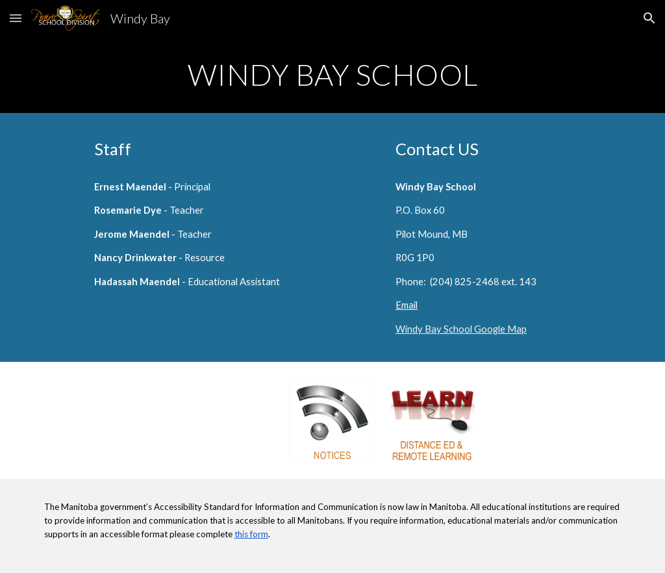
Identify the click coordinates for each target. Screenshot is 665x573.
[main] (333, 74)
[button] (15, 18)
